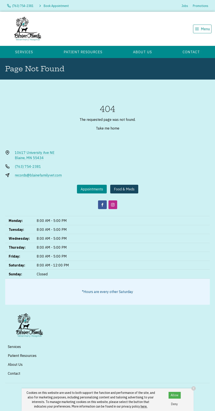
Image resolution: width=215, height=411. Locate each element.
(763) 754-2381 (28, 166)
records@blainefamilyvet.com (38, 175)
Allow (174, 395)
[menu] (202, 29)
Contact (191, 52)
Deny (174, 404)
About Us (142, 52)
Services (24, 52)
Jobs (185, 6)
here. (144, 406)
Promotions (200, 6)
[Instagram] (112, 204)
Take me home (107, 128)
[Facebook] (102, 204)
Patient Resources (83, 52)
